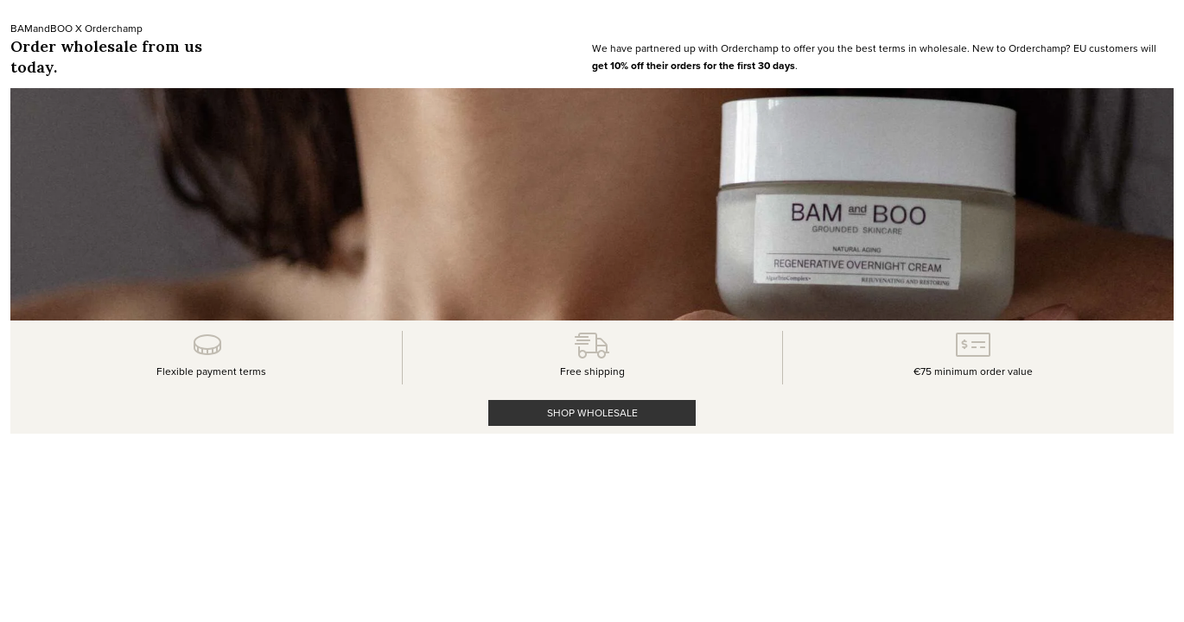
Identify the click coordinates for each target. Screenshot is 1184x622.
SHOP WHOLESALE (592, 412)
